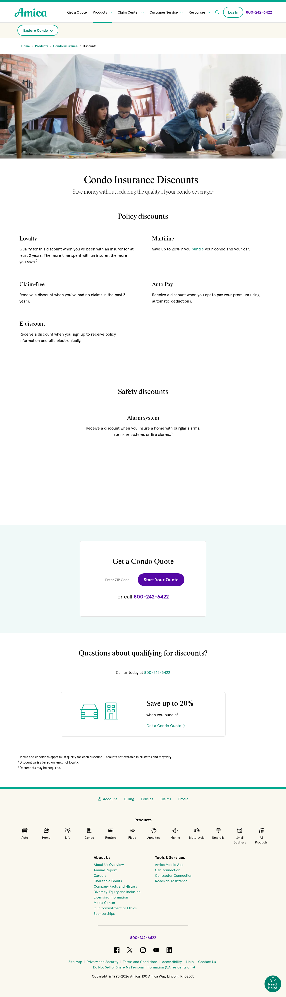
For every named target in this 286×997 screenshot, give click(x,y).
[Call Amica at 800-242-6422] (259, 12)
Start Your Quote (161, 580)
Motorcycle (197, 833)
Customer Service (166, 12)
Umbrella (218, 833)
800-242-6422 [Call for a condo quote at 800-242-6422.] (151, 596)
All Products (261, 835)
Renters (110, 833)
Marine (175, 833)
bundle (198, 249)
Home (46, 833)
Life (67, 833)
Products (102, 12)
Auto (24, 833)
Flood (132, 833)
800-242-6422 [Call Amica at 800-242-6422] (157, 672)
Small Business (240, 835)
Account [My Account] (107, 799)
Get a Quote (77, 12)
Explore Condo (38, 30)
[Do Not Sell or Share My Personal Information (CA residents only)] (144, 967)
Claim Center (131, 12)
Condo (89, 833)
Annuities (153, 833)
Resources (199, 12)
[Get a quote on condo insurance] (143, 744)
